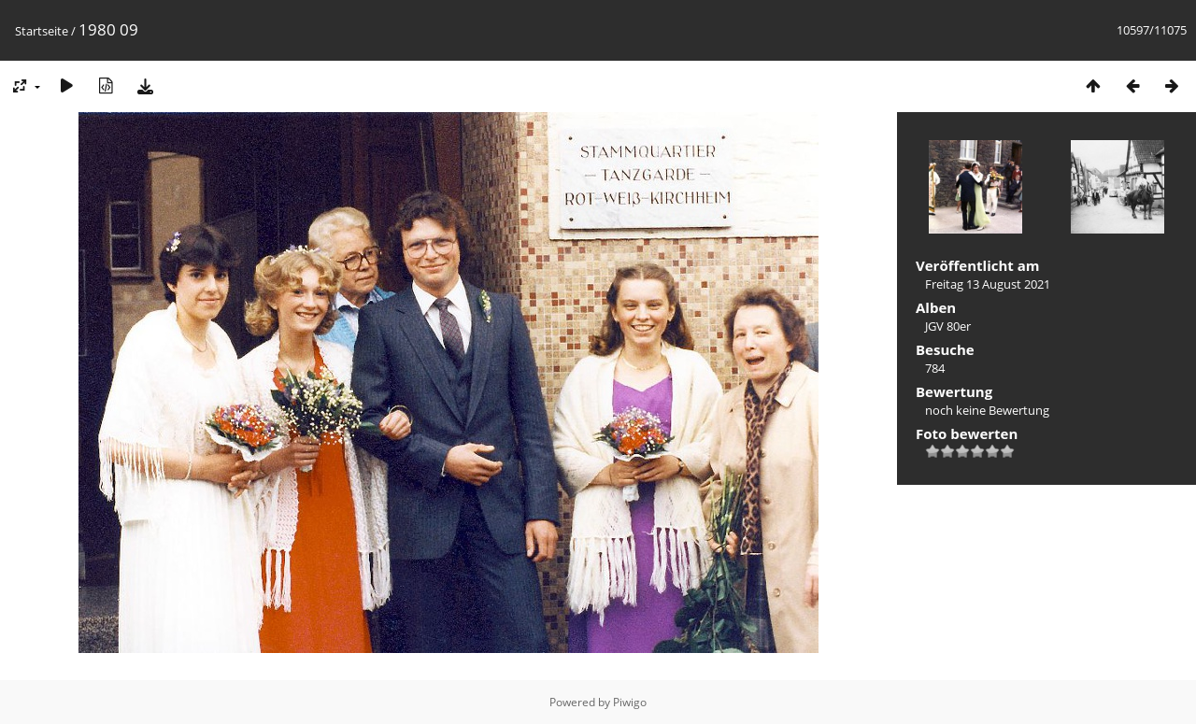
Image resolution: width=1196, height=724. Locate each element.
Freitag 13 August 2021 (987, 284)
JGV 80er (948, 326)
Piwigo (630, 702)
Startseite (41, 30)
